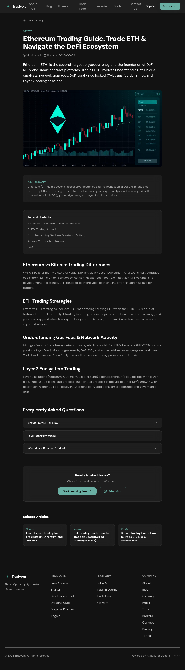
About (146, 583)
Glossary (148, 596)
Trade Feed (82, 6)
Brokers (63, 6)
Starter (55, 590)
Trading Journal (107, 590)
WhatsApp (113, 491)
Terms (146, 636)
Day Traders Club (63, 596)
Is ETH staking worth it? (92, 435)
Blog (49, 6)
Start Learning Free (77, 491)
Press (146, 603)
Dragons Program (63, 609)
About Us (33, 6)
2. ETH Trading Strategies (43, 229)
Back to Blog (33, 20)
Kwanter (102, 6)
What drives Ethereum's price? (92, 448)
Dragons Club (60, 603)
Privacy (147, 629)
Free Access (59, 583)
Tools (117, 6)
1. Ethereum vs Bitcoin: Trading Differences (54, 223)
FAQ (30, 246)
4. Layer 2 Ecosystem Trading (46, 241)
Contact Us (135, 6)
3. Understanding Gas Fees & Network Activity (56, 235)
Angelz (55, 616)
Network (102, 603)
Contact (148, 622)
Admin (176, 655)
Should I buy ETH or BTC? (92, 423)
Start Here (170, 6)
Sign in (150, 6)
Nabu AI (102, 583)
